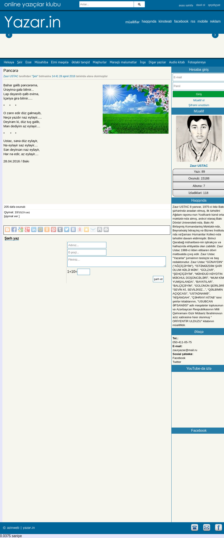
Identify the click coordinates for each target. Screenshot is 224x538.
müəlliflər (132, 22)
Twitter (177, 362)
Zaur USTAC (11, 76)
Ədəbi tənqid (81, 62)
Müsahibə (41, 62)
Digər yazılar (157, 62)
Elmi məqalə (59, 62)
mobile (202, 21)
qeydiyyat (214, 5)
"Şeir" (35, 76)
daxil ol (200, 5)
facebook (181, 21)
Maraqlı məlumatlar (123, 62)
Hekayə (9, 62)
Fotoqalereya (197, 62)
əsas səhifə (186, 5)
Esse (28, 62)
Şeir (19, 62)
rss (193, 21)
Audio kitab (177, 62)
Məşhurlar (100, 62)
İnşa (143, 62)
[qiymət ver (11, 216)
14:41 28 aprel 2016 (63, 76)
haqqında (149, 21)
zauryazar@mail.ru (185, 350)
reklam (215, 21)
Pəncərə (11, 70)
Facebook (179, 358)
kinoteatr (165, 21)
